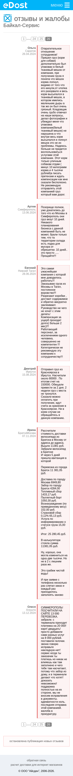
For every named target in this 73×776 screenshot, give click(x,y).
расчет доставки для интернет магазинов (36, 764)
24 (34, 39)
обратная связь (36, 760)
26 (48, 39)
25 (41, 39)
